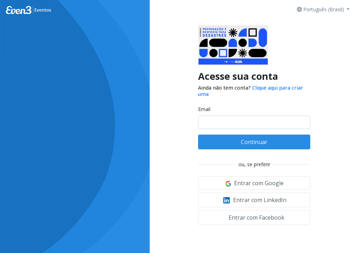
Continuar (254, 142)
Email (204, 109)
